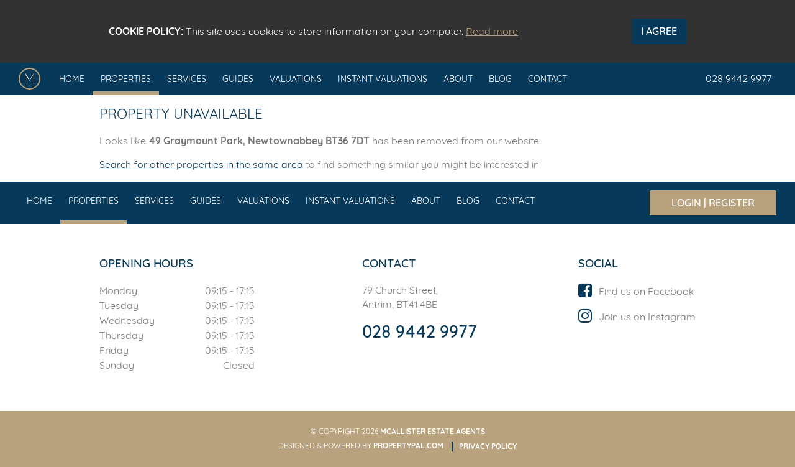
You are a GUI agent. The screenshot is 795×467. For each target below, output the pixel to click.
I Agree (659, 31)
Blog (500, 79)
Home (71, 79)
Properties (126, 79)
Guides (237, 79)
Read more (492, 31)
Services (186, 79)
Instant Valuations (382, 79)
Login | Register (713, 203)
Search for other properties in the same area (201, 164)
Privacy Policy (488, 446)
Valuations (296, 79)
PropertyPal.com (408, 445)
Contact (547, 79)
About (458, 79)
